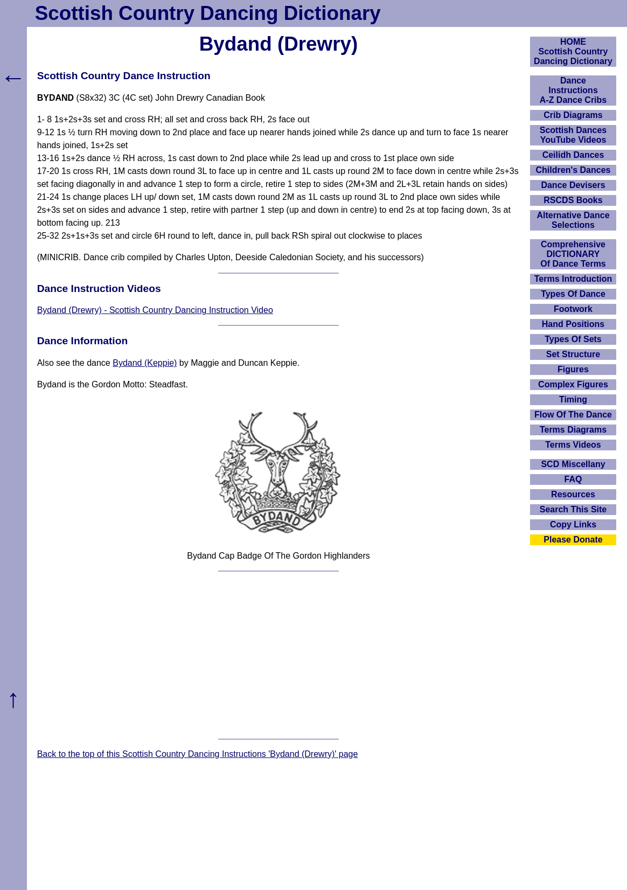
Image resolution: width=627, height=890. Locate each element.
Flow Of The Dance (573, 414)
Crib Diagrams (573, 115)
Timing (573, 399)
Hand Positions (573, 324)
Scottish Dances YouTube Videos (573, 135)
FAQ (573, 479)
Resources (573, 494)
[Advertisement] (278, 655)
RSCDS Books (573, 200)
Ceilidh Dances (573, 154)
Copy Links (573, 524)
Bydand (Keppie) (145, 362)
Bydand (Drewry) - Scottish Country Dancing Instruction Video (155, 310)
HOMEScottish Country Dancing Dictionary (573, 51)
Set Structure (573, 354)
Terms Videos (573, 444)
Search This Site (573, 509)
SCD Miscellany (573, 464)
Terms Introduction (573, 278)
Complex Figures (573, 384)
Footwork (573, 309)
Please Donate (573, 539)
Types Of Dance (573, 293)
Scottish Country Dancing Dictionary (208, 13)
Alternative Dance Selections (573, 220)
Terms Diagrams (573, 429)
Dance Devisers (573, 185)
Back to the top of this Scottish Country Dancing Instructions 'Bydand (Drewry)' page (197, 754)
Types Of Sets (573, 339)
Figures (573, 369)
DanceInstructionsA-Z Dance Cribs (573, 90)
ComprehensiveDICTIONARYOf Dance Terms (573, 254)
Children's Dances (573, 170)
